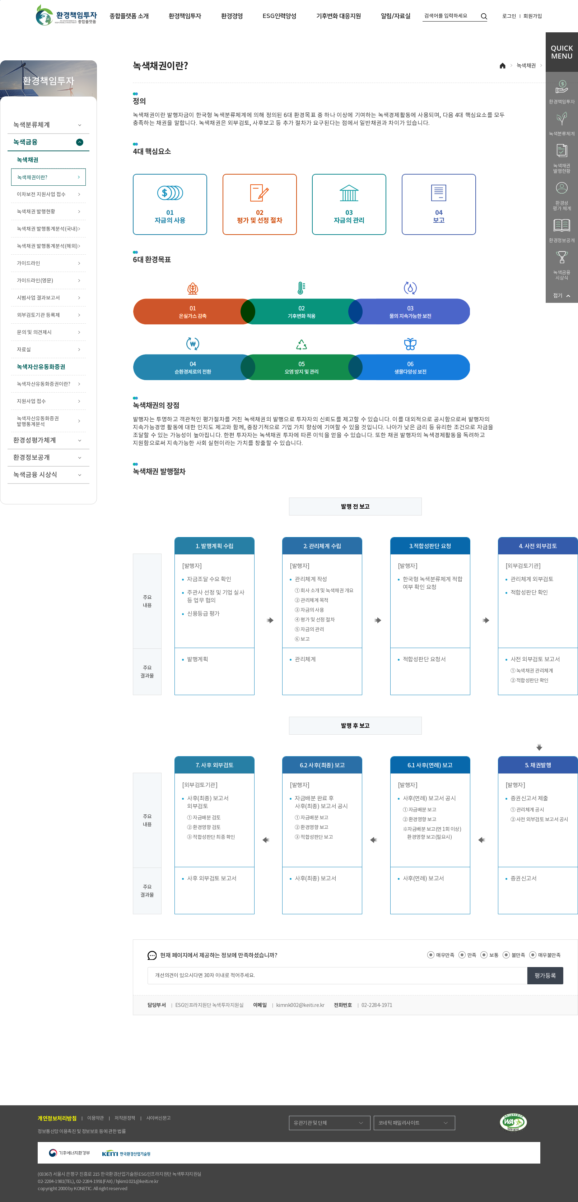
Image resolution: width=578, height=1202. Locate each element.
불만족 (514, 954)
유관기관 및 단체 (310, 1123)
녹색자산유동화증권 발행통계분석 (38, 421)
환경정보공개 (48, 457)
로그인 (509, 16)
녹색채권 (526, 65)
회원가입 (532, 16)
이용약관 (95, 1118)
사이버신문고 (158, 1118)
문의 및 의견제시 (34, 332)
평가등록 (545, 975)
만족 (467, 954)
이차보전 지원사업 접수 (41, 194)
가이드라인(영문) (35, 280)
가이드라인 (28, 263)
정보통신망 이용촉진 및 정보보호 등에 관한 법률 (82, 1131)
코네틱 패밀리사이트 (399, 1123)
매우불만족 (545, 954)
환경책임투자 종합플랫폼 (66, 15)
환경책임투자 (185, 16)
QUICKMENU (562, 52)
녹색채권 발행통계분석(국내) (47, 229)
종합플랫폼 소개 (129, 16)
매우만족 (440, 954)
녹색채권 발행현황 (36, 211)
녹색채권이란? (32, 177)
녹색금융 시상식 (48, 475)
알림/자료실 (395, 16)
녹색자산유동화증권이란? (43, 384)
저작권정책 (125, 1118)
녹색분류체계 (48, 125)
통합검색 (484, 16)
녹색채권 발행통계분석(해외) (47, 246)
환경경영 (232, 16)
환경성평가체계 (48, 440)
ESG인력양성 (279, 16)
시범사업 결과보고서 (38, 298)
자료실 (24, 349)
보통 (489, 954)
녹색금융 (48, 142)
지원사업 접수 (31, 401)
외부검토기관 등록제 (38, 315)
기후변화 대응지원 (338, 16)
